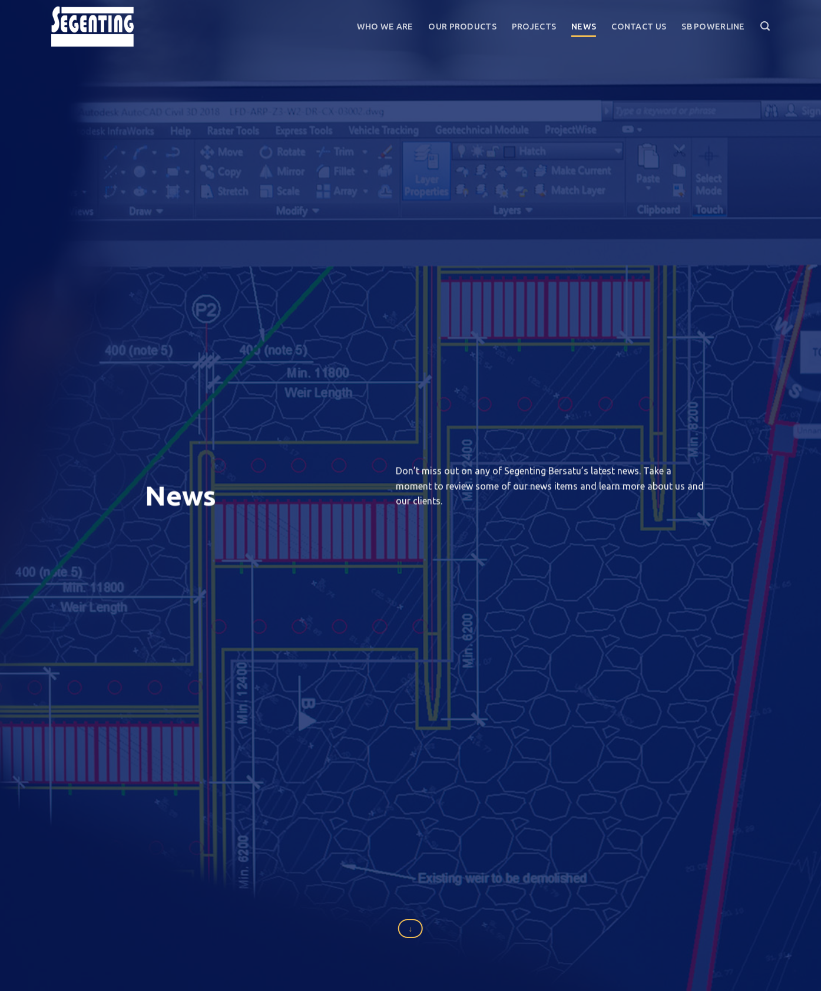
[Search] (765, 26)
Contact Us (638, 26)
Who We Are (385, 26)
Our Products (462, 26)
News (583, 26)
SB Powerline (712, 26)
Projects (534, 26)
